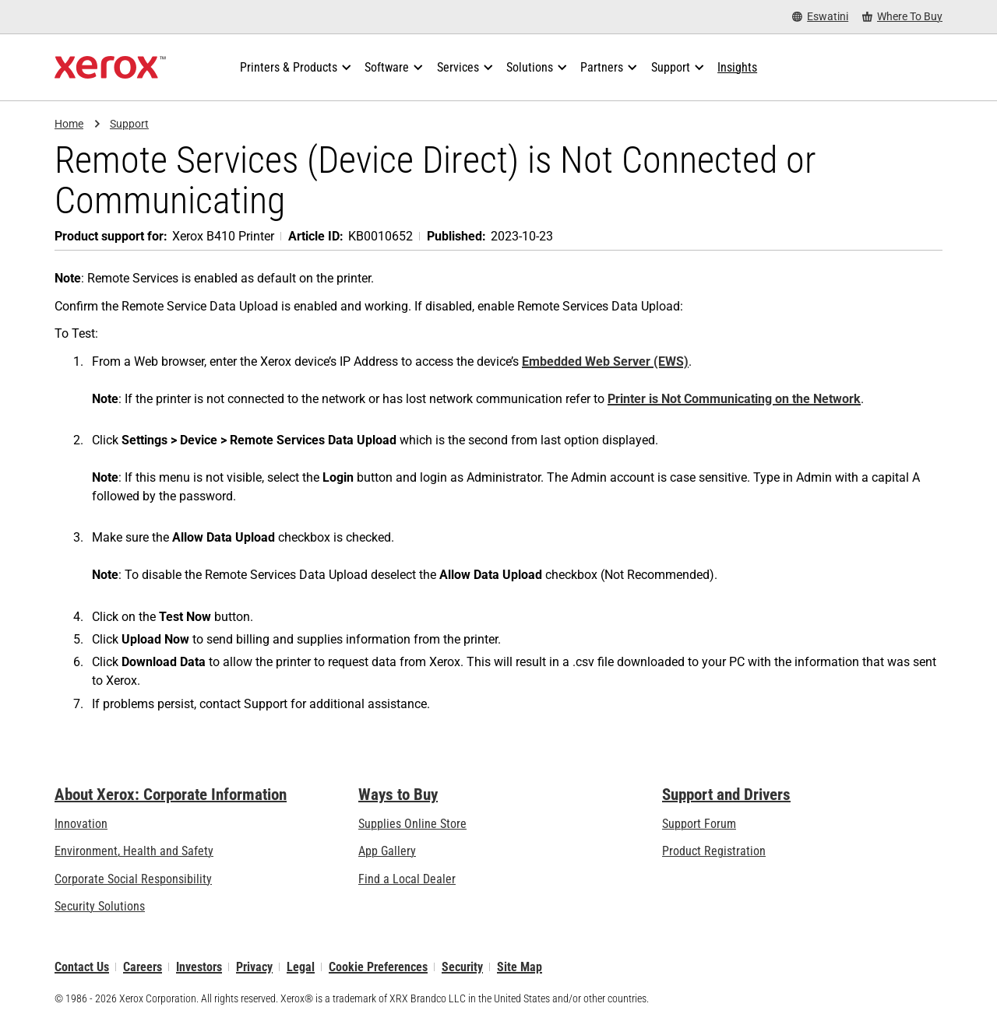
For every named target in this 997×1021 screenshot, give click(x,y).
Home (69, 124)
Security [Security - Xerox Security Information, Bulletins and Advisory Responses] (462, 967)
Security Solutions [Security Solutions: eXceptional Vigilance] (100, 906)
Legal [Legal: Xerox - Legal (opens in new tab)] (301, 967)
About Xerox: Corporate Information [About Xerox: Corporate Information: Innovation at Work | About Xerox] (171, 794)
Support (129, 124)
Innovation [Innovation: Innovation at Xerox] (81, 823)
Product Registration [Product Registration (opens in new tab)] (714, 851)
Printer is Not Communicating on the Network (734, 398)
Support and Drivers (726, 794)
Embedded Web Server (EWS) (605, 361)
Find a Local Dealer (407, 879)
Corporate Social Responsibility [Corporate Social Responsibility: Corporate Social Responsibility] (133, 879)
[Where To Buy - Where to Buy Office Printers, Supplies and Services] (902, 17)
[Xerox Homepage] (110, 68)
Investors (199, 967)
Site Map (519, 967)
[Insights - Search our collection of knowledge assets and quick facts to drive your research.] (737, 68)
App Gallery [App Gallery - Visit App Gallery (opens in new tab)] (387, 851)
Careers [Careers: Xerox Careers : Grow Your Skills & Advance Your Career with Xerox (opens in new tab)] (142, 967)
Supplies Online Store (412, 823)
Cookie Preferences (378, 967)
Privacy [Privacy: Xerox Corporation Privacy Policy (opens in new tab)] (254, 967)
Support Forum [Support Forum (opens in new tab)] (699, 823)
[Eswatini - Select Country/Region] (820, 17)
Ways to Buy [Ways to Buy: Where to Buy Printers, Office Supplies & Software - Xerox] (398, 794)
